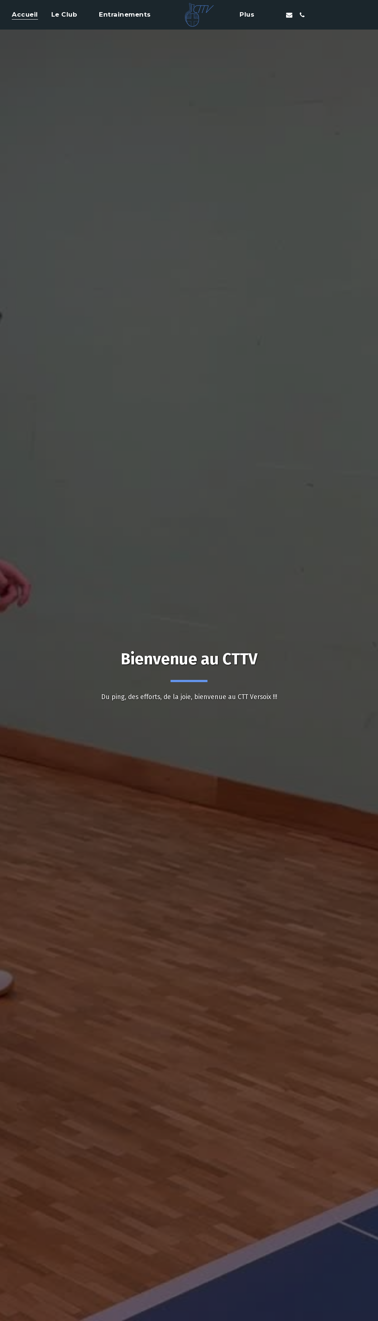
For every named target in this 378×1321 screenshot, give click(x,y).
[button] (68, 14)
